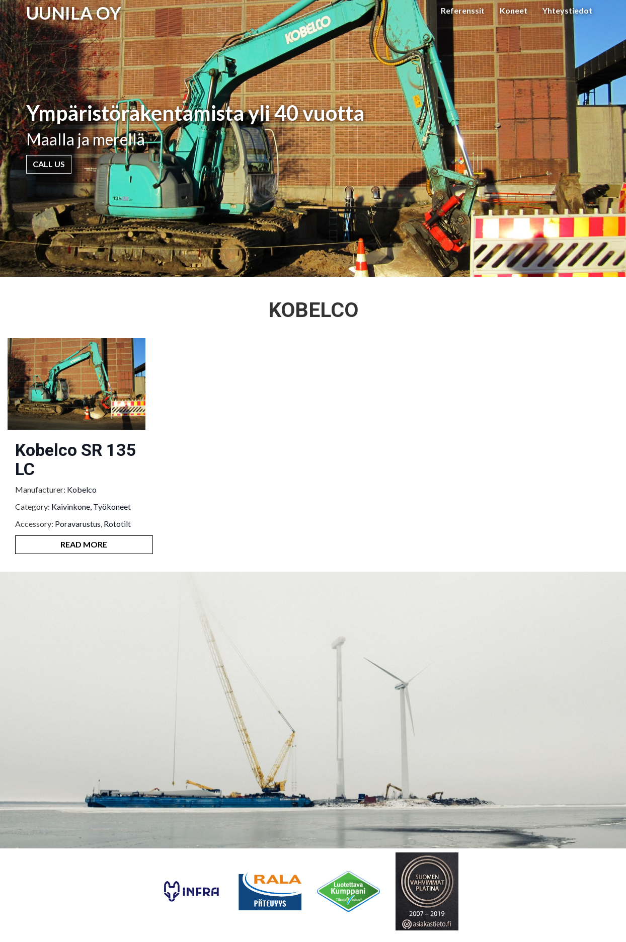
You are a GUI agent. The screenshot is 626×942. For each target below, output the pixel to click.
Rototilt (117, 523)
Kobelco (82, 489)
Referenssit (463, 10)
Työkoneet (112, 506)
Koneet (513, 10)
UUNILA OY (73, 12)
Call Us (49, 164)
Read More (83, 544)
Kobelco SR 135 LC (75, 459)
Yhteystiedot (567, 10)
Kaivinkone (70, 506)
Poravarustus (78, 523)
